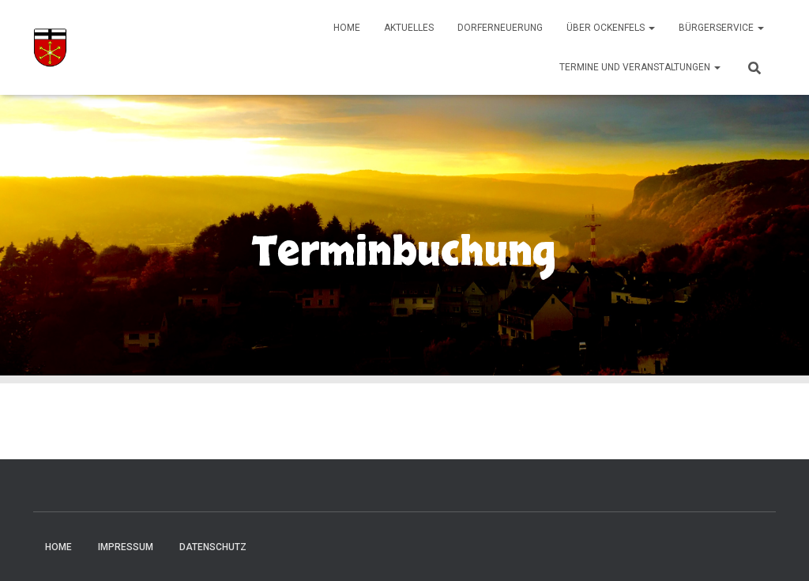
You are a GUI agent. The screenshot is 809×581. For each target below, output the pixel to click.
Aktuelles (409, 27)
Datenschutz (212, 547)
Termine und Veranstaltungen (640, 67)
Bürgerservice (721, 27)
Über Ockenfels (610, 27)
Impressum (125, 547)
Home (346, 27)
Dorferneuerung (500, 27)
